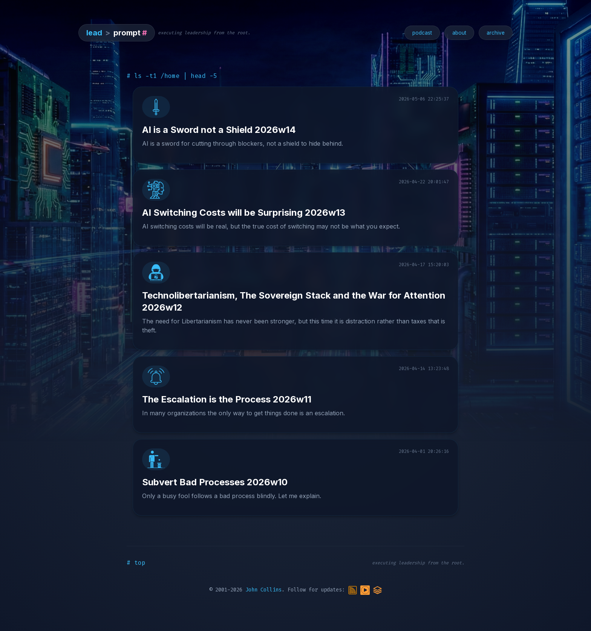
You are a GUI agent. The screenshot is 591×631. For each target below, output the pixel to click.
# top (136, 563)
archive (496, 33)
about (459, 33)
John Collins (263, 589)
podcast (422, 33)
